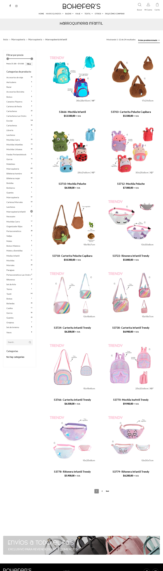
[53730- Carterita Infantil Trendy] (131, 295)
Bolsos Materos (13, 246)
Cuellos (9, 308)
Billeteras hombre (14, 173)
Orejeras (10, 322)
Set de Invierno (12, 327)
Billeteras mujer (13, 178)
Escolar (9, 120)
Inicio (5, 39)
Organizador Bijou (14, 226)
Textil (8, 294)
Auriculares (11, 82)
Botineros (10, 188)
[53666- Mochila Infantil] (72, 79)
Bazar (9, 87)
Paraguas (10, 270)
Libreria (9, 130)
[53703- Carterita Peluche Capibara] (131, 79)
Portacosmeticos (13, 231)
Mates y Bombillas (14, 250)
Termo (9, 289)
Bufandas (10, 303)
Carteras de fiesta (14, 106)
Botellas (10, 183)
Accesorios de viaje (14, 77)
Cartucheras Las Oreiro (16, 116)
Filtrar (29, 64)
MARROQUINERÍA (70, 569)
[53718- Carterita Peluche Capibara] (72, 223)
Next (107, 491)
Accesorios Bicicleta (15, 91)
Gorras (9, 159)
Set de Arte (11, 284)
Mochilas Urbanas (14, 149)
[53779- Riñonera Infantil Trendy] (131, 438)
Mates (9, 241)
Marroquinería (18, 39)
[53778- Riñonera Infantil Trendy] (72, 438)
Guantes (10, 192)
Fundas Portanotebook (16, 154)
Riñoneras (10, 279)
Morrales (10, 265)
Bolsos (9, 97)
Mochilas (10, 260)
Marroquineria (35, 39)
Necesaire (10, 216)
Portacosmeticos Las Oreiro (18, 275)
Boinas (9, 298)
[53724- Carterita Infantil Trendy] (72, 295)
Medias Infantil (12, 256)
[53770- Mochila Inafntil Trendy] (131, 366)
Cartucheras (11, 111)
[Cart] (157, 6)
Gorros (9, 313)
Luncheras (10, 135)
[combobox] (149, 40)
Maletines (10, 164)
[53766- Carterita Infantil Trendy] (72, 366)
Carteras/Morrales (14, 202)
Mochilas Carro (13, 140)
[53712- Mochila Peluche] (131, 151)
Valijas (9, 236)
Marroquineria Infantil (16, 211)
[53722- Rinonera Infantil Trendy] (131, 223)
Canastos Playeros (14, 101)
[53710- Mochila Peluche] (72, 151)
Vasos (9, 332)
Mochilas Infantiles (14, 144)
